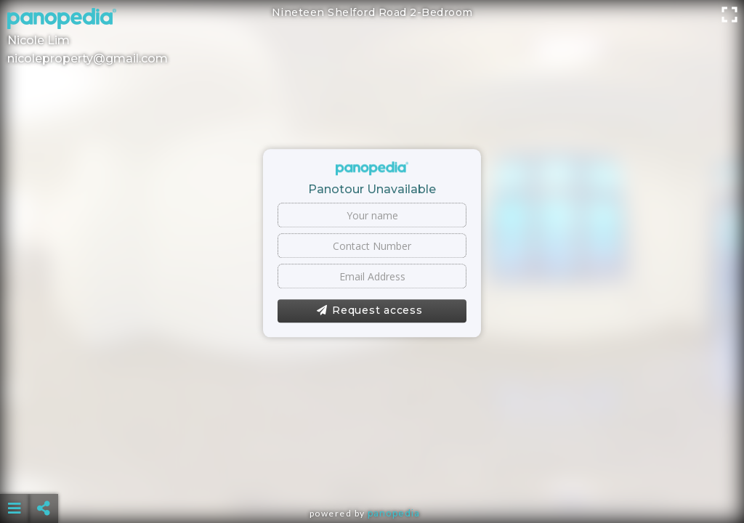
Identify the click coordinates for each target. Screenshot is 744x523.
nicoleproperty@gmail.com (87, 58)
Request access (369, 310)
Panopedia (394, 513)
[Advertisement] (372, 472)
